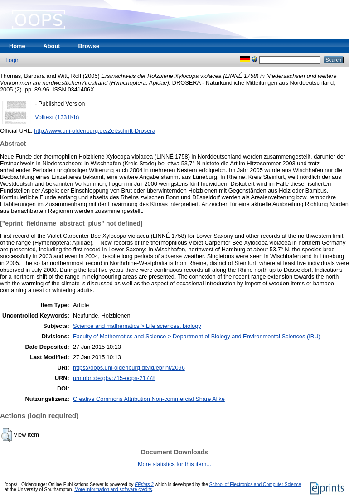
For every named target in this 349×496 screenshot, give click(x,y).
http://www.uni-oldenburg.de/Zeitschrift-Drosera (94, 130)
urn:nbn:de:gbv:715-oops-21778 (114, 378)
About (52, 46)
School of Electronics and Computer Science (255, 484)
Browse (88, 46)
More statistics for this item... (174, 464)
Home (17, 46)
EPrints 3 (144, 484)
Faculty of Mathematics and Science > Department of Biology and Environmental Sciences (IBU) (196, 336)
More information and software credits (113, 489)
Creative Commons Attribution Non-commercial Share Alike (149, 398)
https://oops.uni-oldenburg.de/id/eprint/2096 (129, 367)
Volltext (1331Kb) (57, 117)
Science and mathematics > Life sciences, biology (137, 326)
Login (12, 60)
